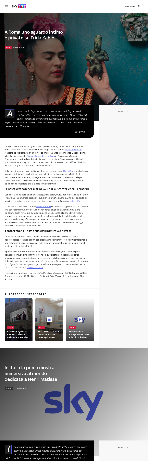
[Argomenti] (132, 6)
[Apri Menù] (8, 6)
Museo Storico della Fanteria (41, 156)
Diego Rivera (69, 171)
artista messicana (73, 149)
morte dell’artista (76, 201)
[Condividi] (81, 131)
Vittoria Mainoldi (35, 267)
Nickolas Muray (43, 206)
